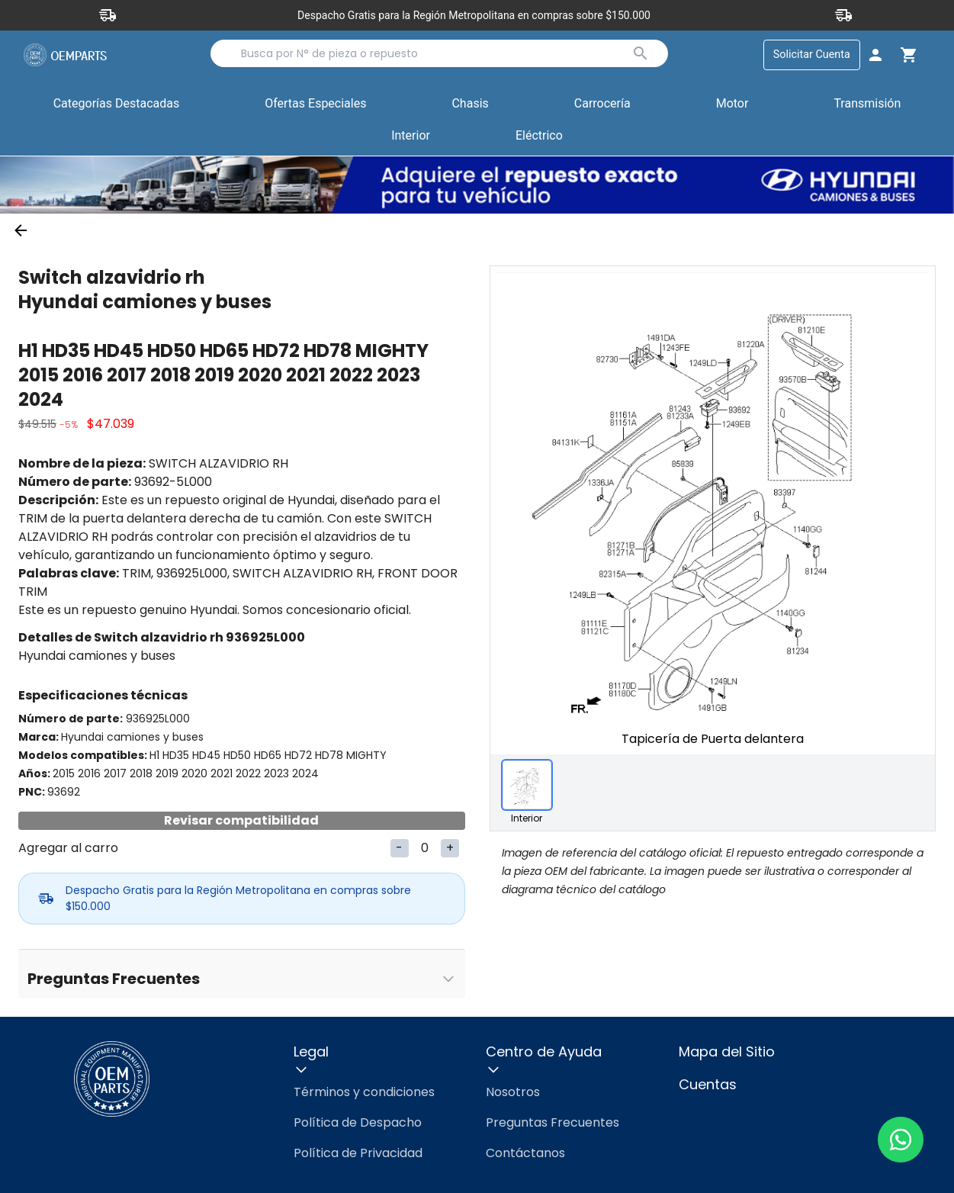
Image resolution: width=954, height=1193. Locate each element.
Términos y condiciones (364, 1092)
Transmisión (867, 103)
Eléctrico (539, 135)
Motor (732, 103)
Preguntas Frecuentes (552, 1122)
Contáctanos (525, 1153)
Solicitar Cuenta (811, 54)
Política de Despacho (358, 1122)
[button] (315, 104)
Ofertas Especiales (315, 103)
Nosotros (513, 1092)
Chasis (469, 103)
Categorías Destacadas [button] (116, 106)
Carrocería (602, 103)
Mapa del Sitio (727, 1051)
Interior (410, 135)
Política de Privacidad (358, 1153)
